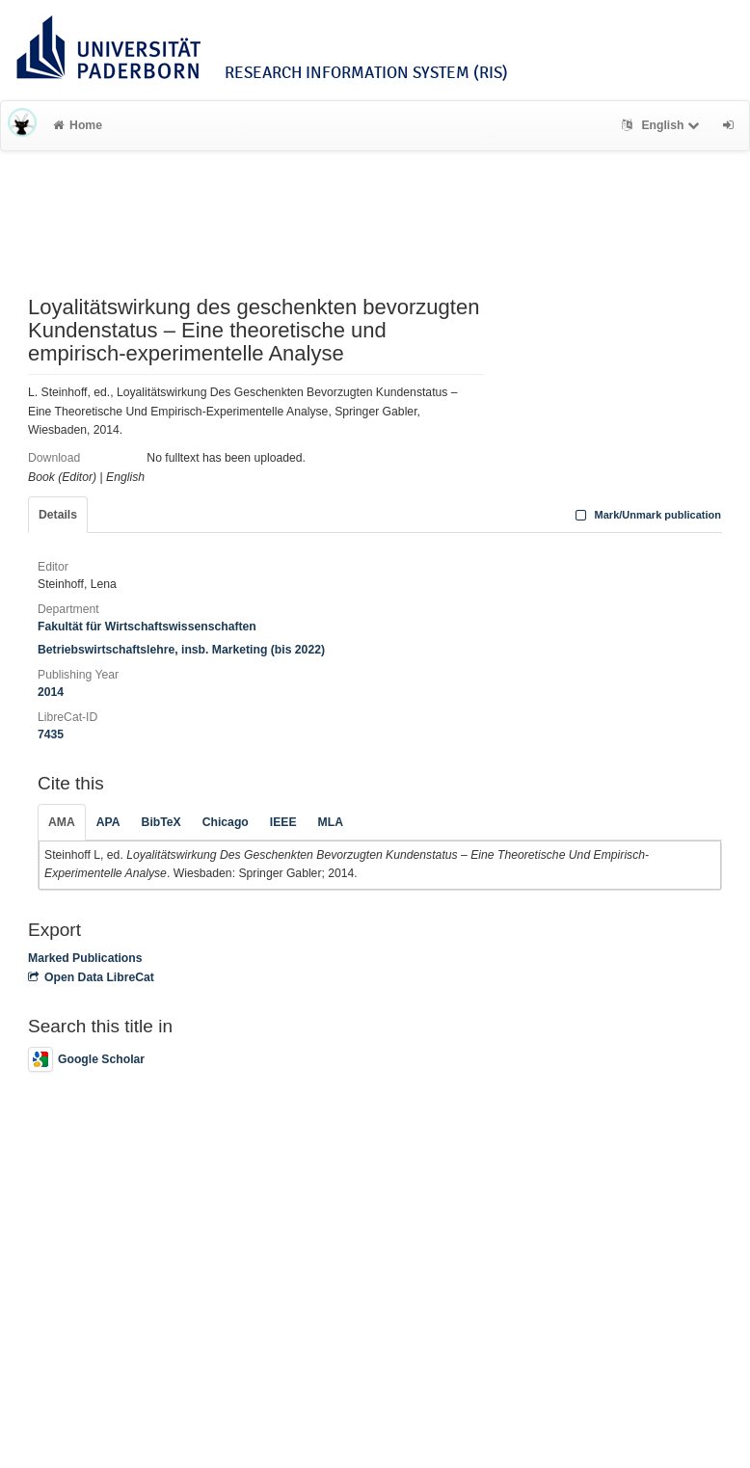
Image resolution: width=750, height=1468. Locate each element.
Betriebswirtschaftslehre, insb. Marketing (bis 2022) (181, 649)
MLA (330, 822)
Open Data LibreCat (91, 977)
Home (77, 125)
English (663, 125)
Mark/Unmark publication (646, 514)
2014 (51, 692)
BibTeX (161, 822)
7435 (51, 734)
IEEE (283, 822)
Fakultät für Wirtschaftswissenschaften (147, 626)
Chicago (225, 822)
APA (108, 822)
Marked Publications (85, 958)
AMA (61, 822)
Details (58, 514)
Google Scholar (86, 1059)
